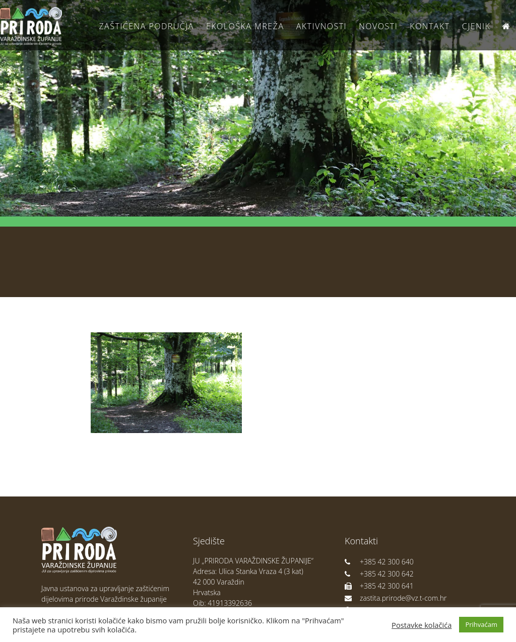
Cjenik (476, 26)
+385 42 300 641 (379, 586)
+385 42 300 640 (379, 561)
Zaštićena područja (146, 26)
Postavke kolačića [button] (422, 624)
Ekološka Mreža (245, 26)
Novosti (378, 26)
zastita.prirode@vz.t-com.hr (395, 598)
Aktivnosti (321, 26)
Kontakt (429, 26)
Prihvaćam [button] (481, 624)
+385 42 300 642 (379, 574)
